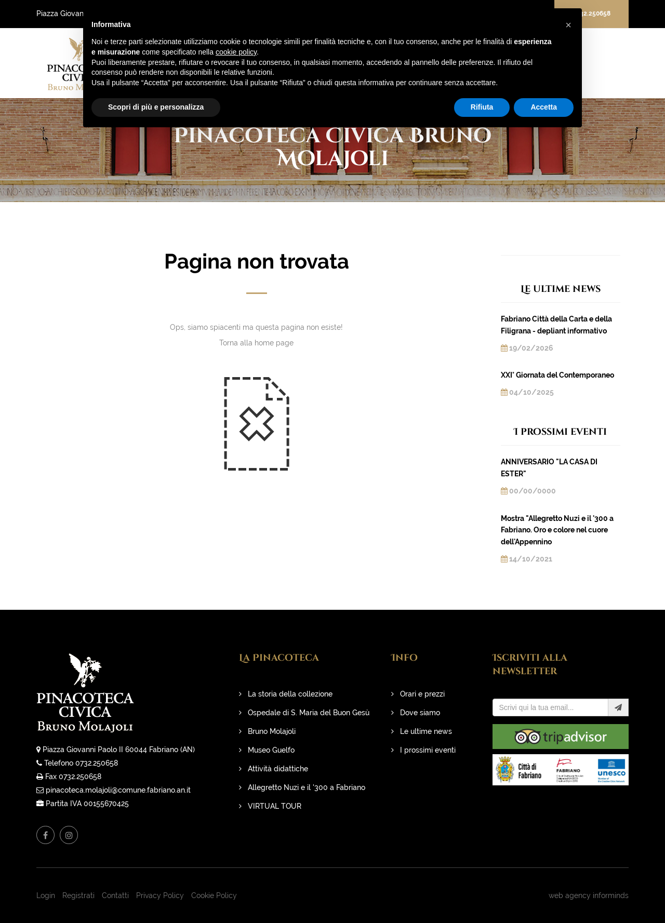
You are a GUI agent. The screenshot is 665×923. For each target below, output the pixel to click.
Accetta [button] (543, 107)
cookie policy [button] (236, 52)
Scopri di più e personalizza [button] (156, 107)
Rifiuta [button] (482, 107)
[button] (568, 25)
